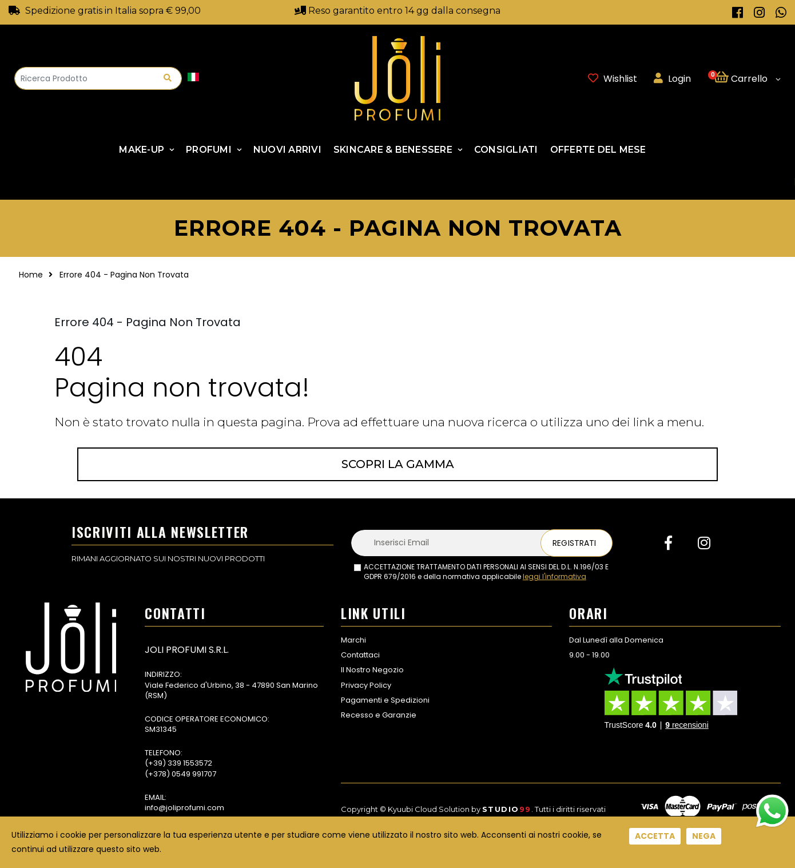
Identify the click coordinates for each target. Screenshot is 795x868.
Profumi (209, 149)
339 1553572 (190, 763)
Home (31, 274)
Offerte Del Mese (598, 149)
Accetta (655, 836)
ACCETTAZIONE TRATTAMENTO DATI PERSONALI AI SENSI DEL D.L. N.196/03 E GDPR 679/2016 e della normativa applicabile (486, 571)
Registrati (574, 543)
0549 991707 (194, 773)
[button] (747, 78)
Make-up (141, 149)
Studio (506, 809)
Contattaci (360, 654)
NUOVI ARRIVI (287, 149)
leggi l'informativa (554, 576)
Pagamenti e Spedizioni (385, 700)
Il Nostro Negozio (372, 669)
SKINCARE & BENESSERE (392, 149)
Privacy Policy (366, 685)
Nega (704, 836)
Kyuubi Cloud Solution (429, 809)
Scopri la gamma (397, 464)
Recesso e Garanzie (378, 715)
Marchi (353, 640)
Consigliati (506, 149)
